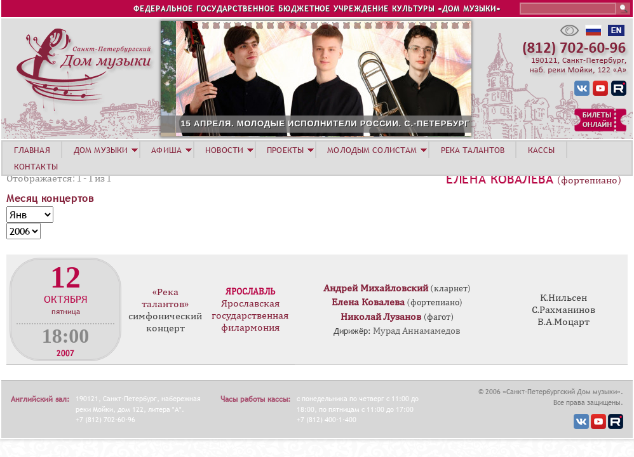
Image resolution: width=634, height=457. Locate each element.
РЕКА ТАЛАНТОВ (472, 150)
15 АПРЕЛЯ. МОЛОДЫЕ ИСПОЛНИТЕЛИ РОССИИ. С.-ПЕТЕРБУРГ (384, 123)
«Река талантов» (165, 298)
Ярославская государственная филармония (250, 315)
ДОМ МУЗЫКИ (101, 150)
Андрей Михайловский (375, 288)
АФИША (166, 150)
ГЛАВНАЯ (32, 150)
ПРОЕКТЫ (285, 150)
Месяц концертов (50, 198)
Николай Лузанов (381, 316)
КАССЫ (541, 150)
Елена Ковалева (499, 179)
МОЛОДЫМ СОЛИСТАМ (372, 150)
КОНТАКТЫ (36, 166)
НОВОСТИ (224, 150)
